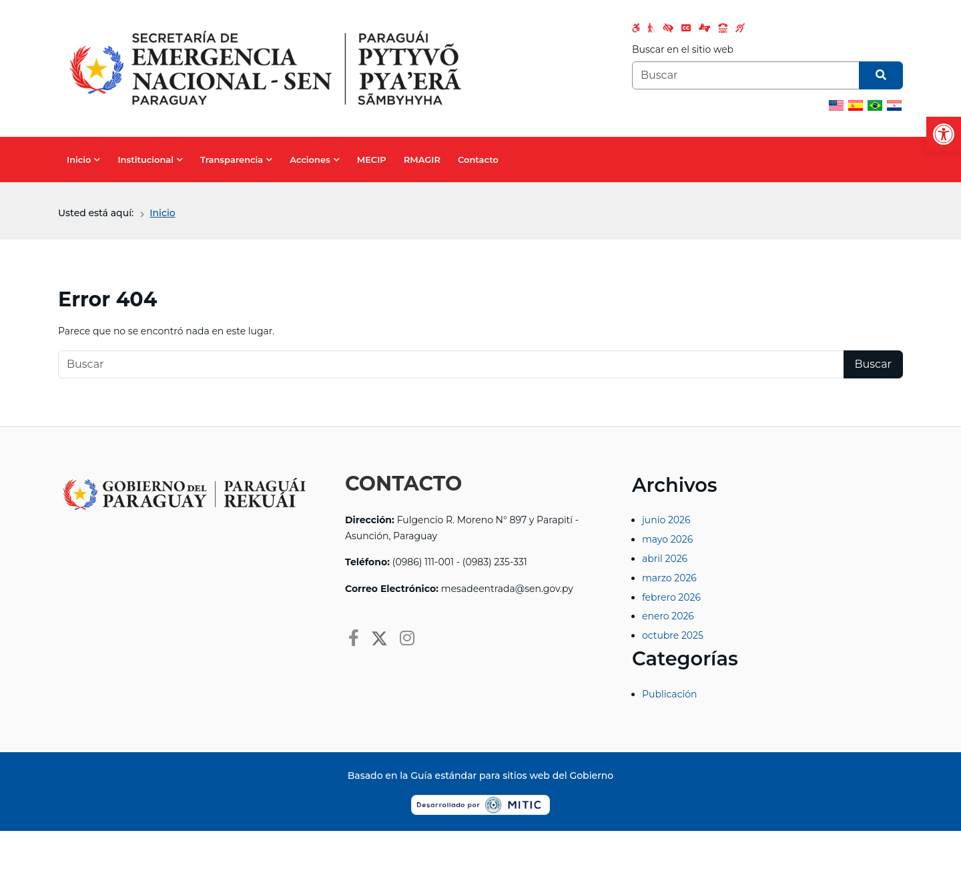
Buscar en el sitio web (682, 49)
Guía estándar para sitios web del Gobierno (511, 776)
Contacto (478, 159)
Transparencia (231, 159)
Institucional (145, 159)
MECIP (371, 159)
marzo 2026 (669, 578)
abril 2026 (664, 559)
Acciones (310, 159)
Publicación (669, 694)
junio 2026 (666, 520)
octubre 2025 (672, 635)
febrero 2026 (671, 597)
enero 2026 (668, 616)
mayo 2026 (667, 539)
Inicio (79, 159)
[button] (943, 134)
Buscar (873, 364)
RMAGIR (422, 159)
